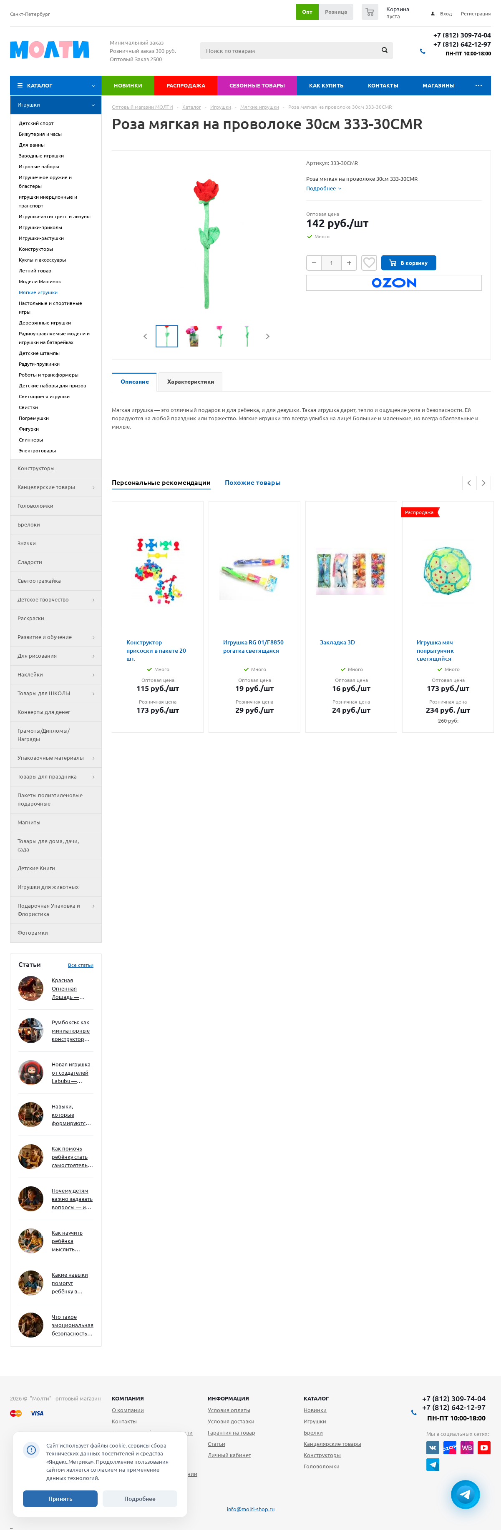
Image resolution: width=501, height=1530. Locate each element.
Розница (336, 12)
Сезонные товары (257, 85)
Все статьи (80, 965)
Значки (27, 543)
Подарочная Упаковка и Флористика (59, 910)
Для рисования (59, 656)
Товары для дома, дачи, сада (48, 845)
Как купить (326, 85)
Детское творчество (59, 600)
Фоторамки (33, 933)
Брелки (313, 1432)
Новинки (128, 85)
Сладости (30, 562)
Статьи (216, 1444)
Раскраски (31, 618)
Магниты (29, 822)
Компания (128, 1398)
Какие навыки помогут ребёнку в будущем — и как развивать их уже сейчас (70, 1283)
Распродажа (185, 85)
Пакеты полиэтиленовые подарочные (50, 799)
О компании (128, 1410)
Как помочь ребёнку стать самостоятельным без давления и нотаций (72, 1157)
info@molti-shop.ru (250, 1509)
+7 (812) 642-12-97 (462, 44)
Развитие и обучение (59, 637)
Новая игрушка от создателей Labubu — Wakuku (71, 1073)
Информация (228, 1398)
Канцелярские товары (59, 487)
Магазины (439, 85)
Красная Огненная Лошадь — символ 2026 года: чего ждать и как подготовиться (71, 989)
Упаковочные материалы (59, 758)
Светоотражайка (39, 581)
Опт (307, 12)
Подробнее (140, 1498)
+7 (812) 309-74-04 (462, 35)
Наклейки (59, 675)
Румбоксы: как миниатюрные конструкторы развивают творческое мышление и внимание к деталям (71, 1031)
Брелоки (29, 524)
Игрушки (59, 105)
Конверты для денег (44, 712)
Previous (146, 336)
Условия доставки (231, 1421)
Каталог (40, 85)
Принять (60, 1498)
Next (268, 336)
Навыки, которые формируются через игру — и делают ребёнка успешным (71, 1115)
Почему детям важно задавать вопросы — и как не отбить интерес (72, 1199)
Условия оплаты (229, 1410)
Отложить (369, 263)
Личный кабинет (229, 1455)
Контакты (383, 85)
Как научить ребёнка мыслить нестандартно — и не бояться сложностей (71, 1241)
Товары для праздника (59, 777)
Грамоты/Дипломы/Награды (44, 735)
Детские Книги (36, 868)
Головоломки (35, 506)
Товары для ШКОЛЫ (59, 693)
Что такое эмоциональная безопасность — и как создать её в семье (72, 1326)
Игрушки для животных (48, 887)
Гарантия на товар (231, 1432)
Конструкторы (36, 468)
